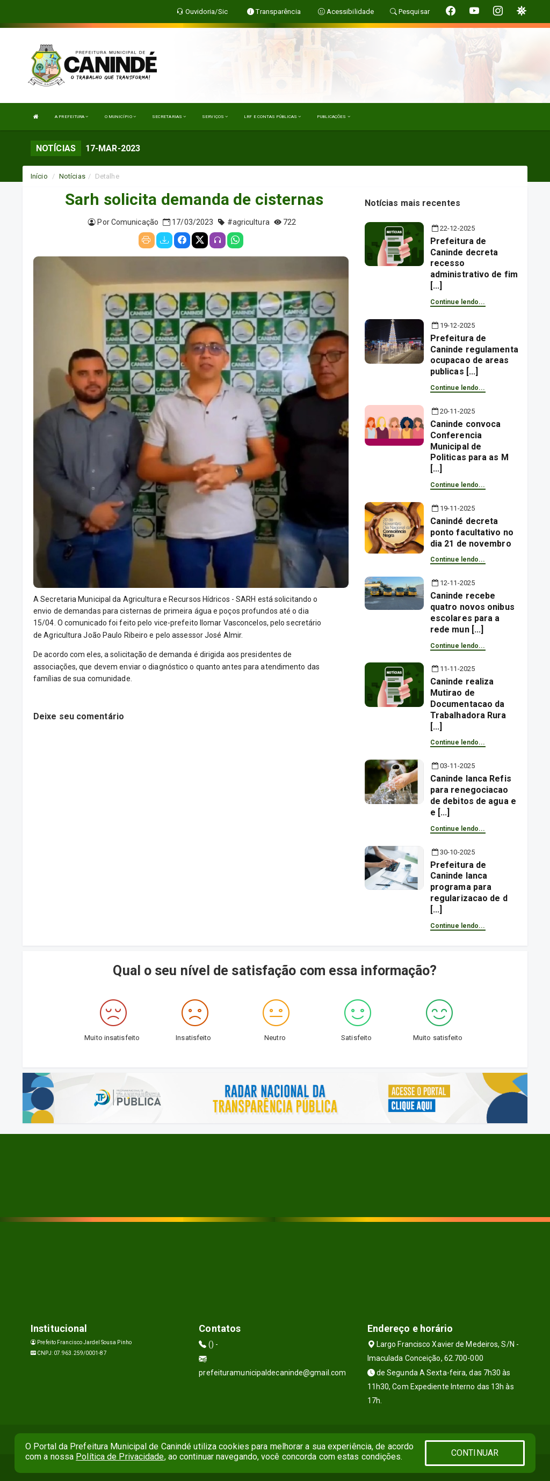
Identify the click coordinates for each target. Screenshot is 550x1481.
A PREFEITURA (71, 116)
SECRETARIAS (169, 116)
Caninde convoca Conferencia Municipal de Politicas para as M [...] (469, 446)
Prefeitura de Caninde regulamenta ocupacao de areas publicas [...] (474, 355)
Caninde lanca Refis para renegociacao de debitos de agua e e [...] (473, 795)
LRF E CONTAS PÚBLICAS (272, 116)
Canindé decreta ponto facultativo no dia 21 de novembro (471, 532)
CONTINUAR (474, 1453)
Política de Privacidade (120, 1456)
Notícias (72, 176)
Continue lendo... (458, 302)
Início (39, 176)
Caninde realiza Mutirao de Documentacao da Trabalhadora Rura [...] (468, 703)
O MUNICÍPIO (120, 116)
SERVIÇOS (215, 116)
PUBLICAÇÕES (333, 116)
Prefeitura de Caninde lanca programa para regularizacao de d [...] (469, 887)
